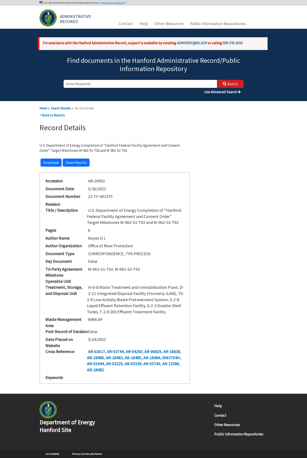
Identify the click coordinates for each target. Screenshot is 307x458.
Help (144, 23)
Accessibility (52, 453)
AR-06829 (152, 351)
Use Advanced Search (222, 92)
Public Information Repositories (218, 23)
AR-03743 (151, 363)
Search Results (61, 108)
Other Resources (169, 23)
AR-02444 (95, 363)
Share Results (76, 162)
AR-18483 (114, 357)
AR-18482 (95, 369)
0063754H (171, 357)
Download (51, 162)
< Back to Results (52, 115)
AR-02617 (96, 351)
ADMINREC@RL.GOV (192, 43)
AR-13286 (170, 363)
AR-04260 (134, 351)
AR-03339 (133, 363)
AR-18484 (151, 357)
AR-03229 (114, 363)
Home (43, 108)
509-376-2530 (232, 43)
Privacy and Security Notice (87, 453)
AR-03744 (115, 351)
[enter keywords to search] (140, 84)
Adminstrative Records (76, 18)
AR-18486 (95, 357)
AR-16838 (171, 351)
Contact (126, 23)
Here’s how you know (113, 2)
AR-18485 (133, 357)
